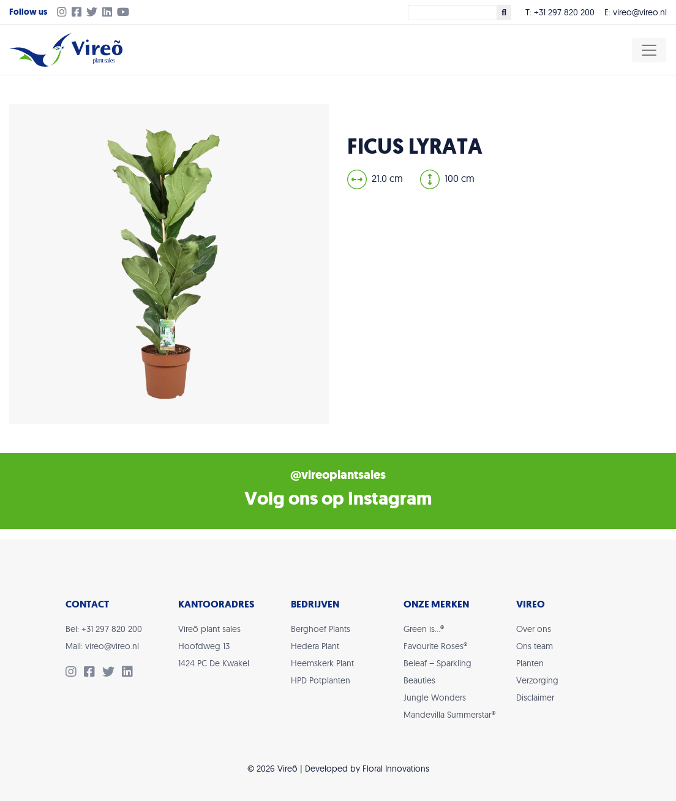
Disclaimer (535, 697)
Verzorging (537, 680)
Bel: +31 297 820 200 (104, 628)
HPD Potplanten (320, 680)
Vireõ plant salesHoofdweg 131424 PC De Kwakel (213, 646)
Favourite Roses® (435, 646)
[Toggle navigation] (649, 50)
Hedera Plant (315, 646)
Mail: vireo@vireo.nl (102, 646)
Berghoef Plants (320, 628)
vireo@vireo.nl (640, 12)
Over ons (533, 628)
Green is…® (424, 628)
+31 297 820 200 (564, 12)
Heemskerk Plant (322, 663)
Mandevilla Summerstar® (449, 714)
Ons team (534, 646)
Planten (530, 663)
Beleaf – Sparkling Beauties (437, 672)
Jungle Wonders (435, 697)
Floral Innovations (395, 768)
